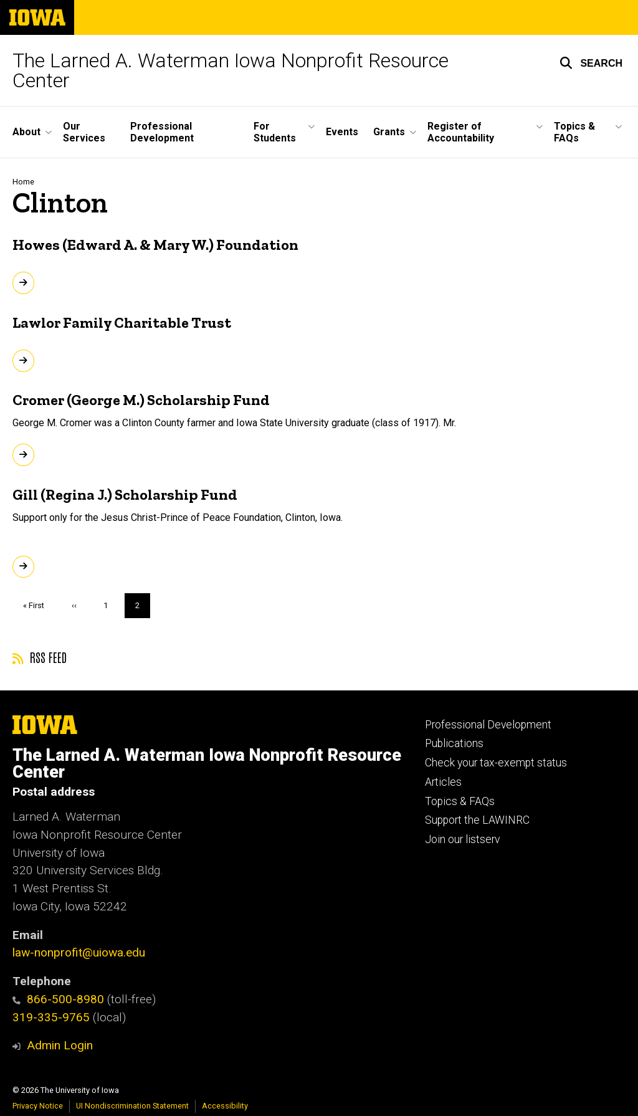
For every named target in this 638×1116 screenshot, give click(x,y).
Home (23, 181)
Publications (454, 743)
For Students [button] (275, 132)
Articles (443, 782)
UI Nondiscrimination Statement (132, 1105)
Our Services (84, 132)
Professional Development (162, 132)
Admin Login (60, 1045)
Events (342, 132)
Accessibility (225, 1105)
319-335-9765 (51, 1017)
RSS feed (39, 657)
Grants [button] (389, 132)
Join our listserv (462, 839)
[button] (591, 63)
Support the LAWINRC (477, 820)
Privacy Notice (37, 1105)
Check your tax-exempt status (496, 762)
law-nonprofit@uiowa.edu (78, 952)
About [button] (26, 132)
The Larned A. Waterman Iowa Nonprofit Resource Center (230, 70)
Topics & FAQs (460, 801)
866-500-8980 (58, 999)
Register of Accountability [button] (460, 132)
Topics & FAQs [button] (574, 132)
